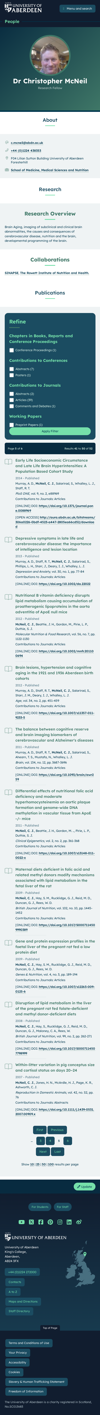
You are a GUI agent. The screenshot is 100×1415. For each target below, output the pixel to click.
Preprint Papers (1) (29, 425)
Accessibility (17, 1362)
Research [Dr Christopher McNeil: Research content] (50, 189)
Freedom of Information (26, 1391)
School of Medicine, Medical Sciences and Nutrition (50, 170)
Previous (59, 1130)
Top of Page (50, 1327)
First (42, 1130)
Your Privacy (18, 1352)
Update (84, 1187)
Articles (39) (24, 400)
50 (44, 1164)
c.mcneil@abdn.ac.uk (27, 143)
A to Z (13, 1292)
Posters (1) (23, 375)
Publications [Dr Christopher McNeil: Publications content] (50, 293)
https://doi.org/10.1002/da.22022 (64, 584)
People (12, 21)
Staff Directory (19, 1311)
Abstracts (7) (24, 369)
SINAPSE (11, 273)
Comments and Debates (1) (35, 406)
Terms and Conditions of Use (29, 1343)
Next (44, 1151)
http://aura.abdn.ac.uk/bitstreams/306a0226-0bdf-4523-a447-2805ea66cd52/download (55, 522)
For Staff (62, 1207)
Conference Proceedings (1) (35, 350)
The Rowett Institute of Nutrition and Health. (54, 273)
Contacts (15, 1282)
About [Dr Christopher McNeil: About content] (50, 120)
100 (51, 1164)
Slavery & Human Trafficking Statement (36, 1382)
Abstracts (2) (24, 394)
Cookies (14, 1372)
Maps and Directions (23, 1301)
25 (38, 1164)
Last (59, 1151)
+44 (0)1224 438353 (26, 151)
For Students (40, 1207)
